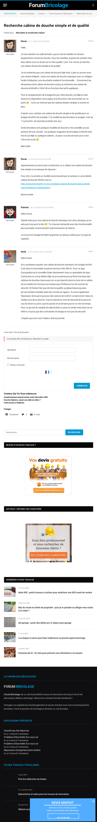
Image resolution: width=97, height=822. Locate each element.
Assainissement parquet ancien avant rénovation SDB (26, 397)
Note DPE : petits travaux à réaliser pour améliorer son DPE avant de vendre (55, 592)
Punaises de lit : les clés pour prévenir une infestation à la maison (50, 653)
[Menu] (5, 5)
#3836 (90, 207)
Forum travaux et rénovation (61, 14)
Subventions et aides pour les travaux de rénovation (43, 794)
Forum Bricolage (27, 14)
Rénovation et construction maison (30, 33)
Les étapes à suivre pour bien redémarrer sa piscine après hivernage (51, 638)
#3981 (90, 252)
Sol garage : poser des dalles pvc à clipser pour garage (44, 623)
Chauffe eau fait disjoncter (16, 730)
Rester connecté (17, 365)
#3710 (90, 159)
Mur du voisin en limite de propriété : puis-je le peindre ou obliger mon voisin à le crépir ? (55, 609)
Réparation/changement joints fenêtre (22, 750)
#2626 (90, 41)
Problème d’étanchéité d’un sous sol (21, 737)
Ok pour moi (63, 818)
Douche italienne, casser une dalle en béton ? (22, 400)
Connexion (81, 386)
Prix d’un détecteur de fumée (32, 779)
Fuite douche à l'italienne (14, 403)
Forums (41, 14)
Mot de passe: (13, 358)
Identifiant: (11, 350)
